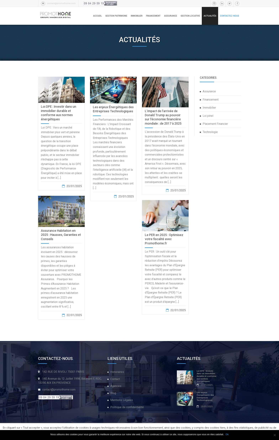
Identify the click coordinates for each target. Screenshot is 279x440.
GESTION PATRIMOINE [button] (116, 16)
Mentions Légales (121, 400)
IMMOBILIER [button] (137, 16)
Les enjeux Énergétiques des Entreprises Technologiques (205, 396)
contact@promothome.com (61, 3)
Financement (211, 99)
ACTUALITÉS (210, 16)
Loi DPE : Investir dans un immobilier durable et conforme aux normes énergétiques (206, 376)
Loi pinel (208, 115)
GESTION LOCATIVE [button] (190, 16)
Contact (115, 379)
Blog (113, 393)
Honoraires (117, 372)
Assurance (209, 91)
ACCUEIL (97, 16)
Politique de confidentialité (127, 407)
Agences (115, 386)
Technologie (210, 132)
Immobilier (209, 107)
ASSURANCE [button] (170, 16)
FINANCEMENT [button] (153, 16)
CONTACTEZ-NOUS (229, 16)
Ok (227, 434)
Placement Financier (215, 123)
